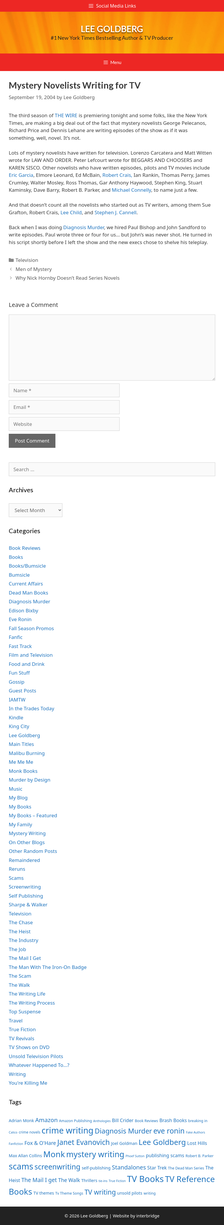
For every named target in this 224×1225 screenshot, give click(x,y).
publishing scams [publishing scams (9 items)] (165, 1155)
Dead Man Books (28, 592)
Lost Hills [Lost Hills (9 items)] (197, 1143)
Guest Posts (22, 690)
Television (26, 260)
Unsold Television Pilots (36, 1056)
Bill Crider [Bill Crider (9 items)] (123, 1120)
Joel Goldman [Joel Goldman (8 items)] (124, 1143)
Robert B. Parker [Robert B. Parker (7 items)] (200, 1155)
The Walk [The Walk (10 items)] (69, 1179)
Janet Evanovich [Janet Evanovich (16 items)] (83, 1142)
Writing (17, 1074)
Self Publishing (26, 895)
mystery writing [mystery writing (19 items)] (95, 1154)
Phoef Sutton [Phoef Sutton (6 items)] (135, 1156)
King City (19, 726)
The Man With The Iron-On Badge (48, 967)
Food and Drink (27, 664)
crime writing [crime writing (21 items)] (68, 1130)
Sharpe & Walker (28, 904)
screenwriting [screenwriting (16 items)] (57, 1167)
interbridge (147, 1216)
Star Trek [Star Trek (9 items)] (157, 1167)
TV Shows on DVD (29, 1047)
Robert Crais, (117, 175)
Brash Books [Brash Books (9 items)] (173, 1120)
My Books (20, 806)
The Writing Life (27, 993)
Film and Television (31, 655)
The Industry (23, 940)
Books (16, 557)
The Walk (19, 985)
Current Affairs (26, 583)
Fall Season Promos (31, 628)
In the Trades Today (31, 708)
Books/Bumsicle (27, 565)
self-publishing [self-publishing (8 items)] (96, 1168)
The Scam (20, 975)
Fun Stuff (19, 672)
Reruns (17, 868)
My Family (20, 824)
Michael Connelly (131, 189)
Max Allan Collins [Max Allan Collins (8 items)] (25, 1155)
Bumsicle (19, 574)
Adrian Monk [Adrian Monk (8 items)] (21, 1120)
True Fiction (22, 1029)
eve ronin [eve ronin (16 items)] (169, 1131)
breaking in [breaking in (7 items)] (197, 1120)
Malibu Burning (27, 753)
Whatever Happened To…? (39, 1065)
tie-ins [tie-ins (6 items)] (103, 1181)
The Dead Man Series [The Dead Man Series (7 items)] (186, 1168)
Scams (16, 878)
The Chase (21, 922)
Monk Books (23, 771)
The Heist (20, 931)
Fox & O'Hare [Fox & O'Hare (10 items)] (40, 1142)
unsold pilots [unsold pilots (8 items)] (129, 1193)
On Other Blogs (27, 842)
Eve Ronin (20, 619)
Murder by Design (29, 779)
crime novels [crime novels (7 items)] (29, 1132)
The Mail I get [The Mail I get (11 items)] (39, 1180)
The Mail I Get (25, 958)
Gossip (16, 681)
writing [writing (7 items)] (149, 1193)
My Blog (18, 797)
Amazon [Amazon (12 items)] (46, 1120)
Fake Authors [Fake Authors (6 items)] (195, 1132)
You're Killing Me (28, 1082)
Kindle (16, 717)
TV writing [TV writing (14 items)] (100, 1192)
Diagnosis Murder (83, 227)
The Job (17, 949)
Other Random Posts (33, 851)
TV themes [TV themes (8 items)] (43, 1193)
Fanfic (15, 637)
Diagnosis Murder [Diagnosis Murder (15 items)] (123, 1131)
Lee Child (71, 212)
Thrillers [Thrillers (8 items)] (89, 1180)
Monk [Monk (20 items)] (54, 1154)
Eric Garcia (21, 175)
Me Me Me (21, 762)
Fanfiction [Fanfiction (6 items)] (16, 1144)
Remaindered (24, 860)
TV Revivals (21, 1038)
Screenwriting (25, 886)
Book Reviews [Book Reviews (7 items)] (146, 1120)
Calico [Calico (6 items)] (13, 1132)
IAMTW (17, 699)
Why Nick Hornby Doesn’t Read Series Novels (67, 277)
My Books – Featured (33, 815)
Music (15, 788)
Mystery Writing (27, 833)
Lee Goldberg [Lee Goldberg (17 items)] (162, 1142)
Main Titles (21, 744)
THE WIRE (66, 115)
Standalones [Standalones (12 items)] (129, 1167)
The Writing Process (32, 1002)
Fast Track (20, 646)
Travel (15, 1020)
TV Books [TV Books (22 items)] (145, 1179)
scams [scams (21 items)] (21, 1166)
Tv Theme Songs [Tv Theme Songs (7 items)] (69, 1193)
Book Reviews (25, 548)
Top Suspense (25, 1011)
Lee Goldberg (112, 28)
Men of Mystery (33, 269)
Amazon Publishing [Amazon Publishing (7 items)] (75, 1120)
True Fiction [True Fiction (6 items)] (117, 1181)
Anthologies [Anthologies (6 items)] (102, 1121)
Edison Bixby (23, 610)
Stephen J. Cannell (115, 212)
